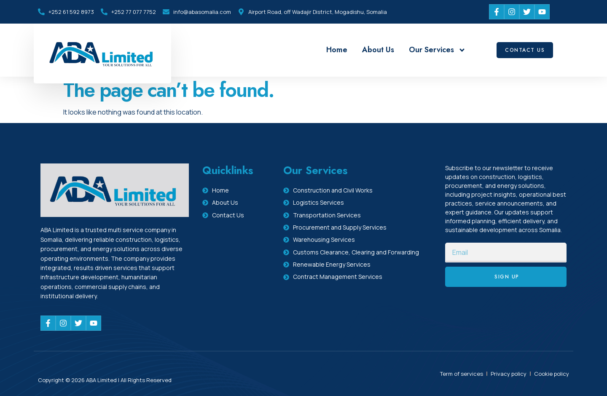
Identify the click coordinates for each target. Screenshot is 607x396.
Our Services (437, 50)
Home (336, 49)
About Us (378, 49)
